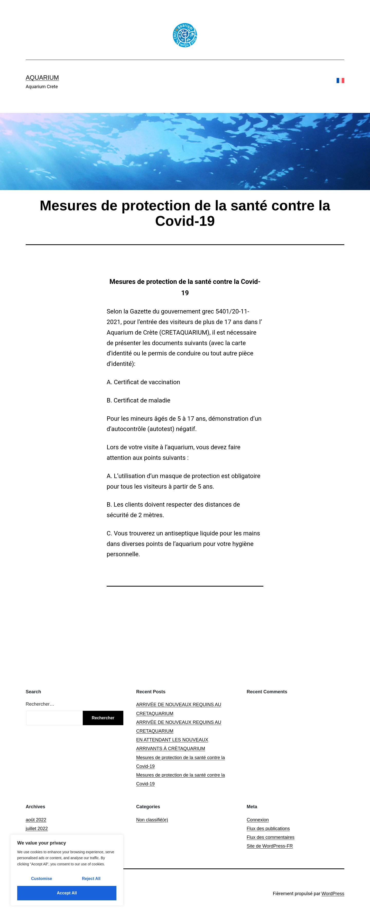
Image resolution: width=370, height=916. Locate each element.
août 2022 (36, 819)
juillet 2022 (37, 828)
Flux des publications (268, 828)
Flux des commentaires (270, 837)
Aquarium (42, 77)
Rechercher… (40, 704)
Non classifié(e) (152, 819)
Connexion (258, 819)
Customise (41, 878)
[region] (66, 870)
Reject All (91, 878)
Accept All (67, 893)
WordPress (332, 893)
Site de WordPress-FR (270, 846)
